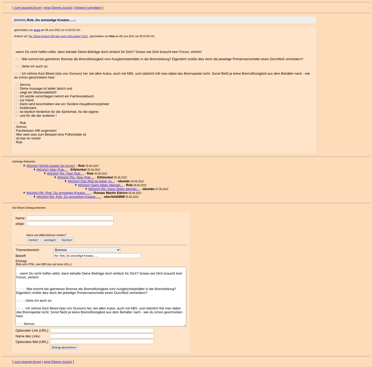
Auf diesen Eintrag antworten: (29, 207)
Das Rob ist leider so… (91, 181)
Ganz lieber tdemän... (100, 185)
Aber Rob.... (52, 169)
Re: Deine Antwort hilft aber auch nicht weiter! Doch (58, 36)
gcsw (37, 30)
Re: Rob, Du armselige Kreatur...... (58, 193)
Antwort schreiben (87, 8)
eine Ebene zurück (58, 8)
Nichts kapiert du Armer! (50, 166)
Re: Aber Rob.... (65, 173)
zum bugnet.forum (27, 8)
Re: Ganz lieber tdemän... (114, 189)
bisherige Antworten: (24, 161)
